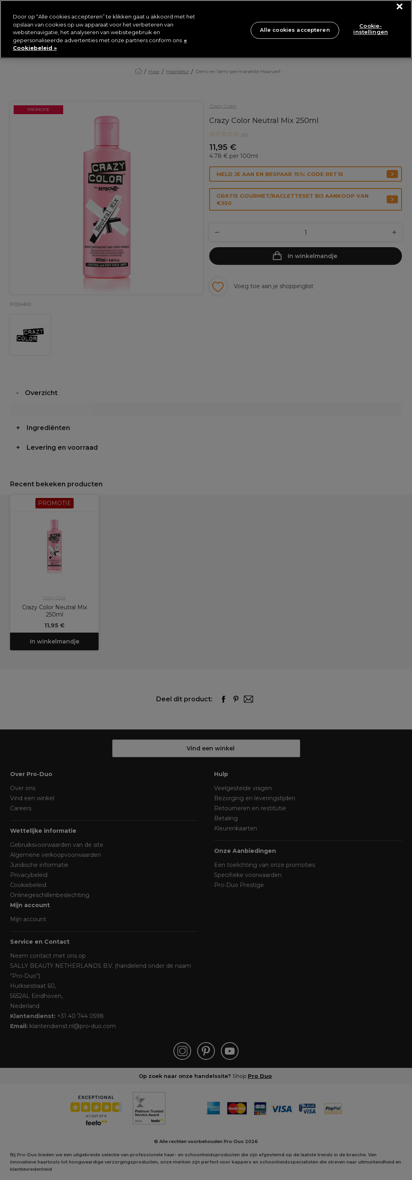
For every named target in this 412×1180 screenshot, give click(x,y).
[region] (206, 29)
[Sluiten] (400, 7)
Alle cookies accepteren (295, 30)
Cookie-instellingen (370, 29)
